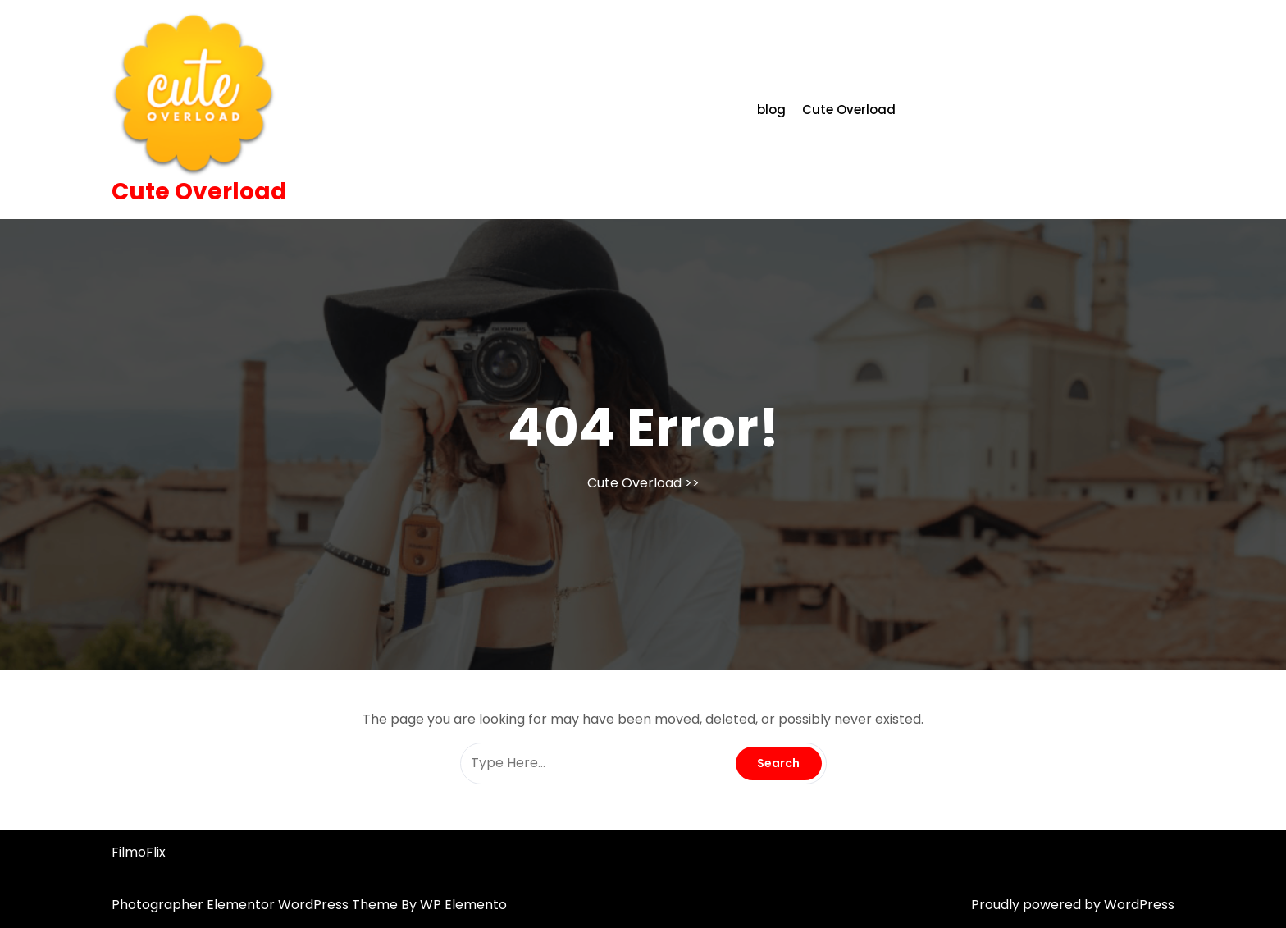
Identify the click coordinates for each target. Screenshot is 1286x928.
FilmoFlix (139, 852)
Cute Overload (199, 192)
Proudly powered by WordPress (1072, 904)
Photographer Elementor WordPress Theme (256, 904)
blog (771, 109)
